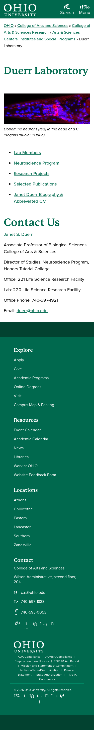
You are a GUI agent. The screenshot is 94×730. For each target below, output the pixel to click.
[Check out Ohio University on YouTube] (39, 699)
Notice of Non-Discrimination (39, 670)
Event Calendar (27, 430)
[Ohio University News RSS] (62, 696)
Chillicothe (23, 509)
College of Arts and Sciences (42, 25)
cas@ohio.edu (33, 592)
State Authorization (49, 674)
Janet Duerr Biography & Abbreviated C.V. (38, 197)
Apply (19, 360)
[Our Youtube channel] (44, 623)
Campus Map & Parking (34, 405)
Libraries (21, 457)
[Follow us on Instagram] (26, 627)
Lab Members (27, 152)
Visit (18, 396)
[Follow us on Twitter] (52, 623)
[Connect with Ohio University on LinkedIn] (32, 696)
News (19, 448)
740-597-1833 (33, 601)
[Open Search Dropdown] (67, 11)
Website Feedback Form (35, 475)
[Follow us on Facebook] (17, 623)
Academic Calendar (31, 439)
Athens (20, 500)
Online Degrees (27, 387)
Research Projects (31, 173)
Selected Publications (35, 184)
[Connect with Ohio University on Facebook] (17, 696)
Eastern (20, 518)
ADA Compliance (29, 656)
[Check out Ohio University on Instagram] (24, 702)
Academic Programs (31, 378)
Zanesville (23, 545)
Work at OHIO (26, 466)
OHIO (9, 25)
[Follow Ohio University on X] (47, 696)
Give (18, 369)
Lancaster (22, 527)
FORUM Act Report (66, 661)
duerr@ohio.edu (32, 310)
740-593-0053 (33, 612)
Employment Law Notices (32, 661)
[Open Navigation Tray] (84, 11)
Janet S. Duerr (18, 234)
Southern (22, 536)
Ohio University (35, 690)
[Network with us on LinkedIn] (35, 623)
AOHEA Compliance (58, 656)
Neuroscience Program (36, 163)
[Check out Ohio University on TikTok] (54, 696)
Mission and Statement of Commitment (47, 665)
